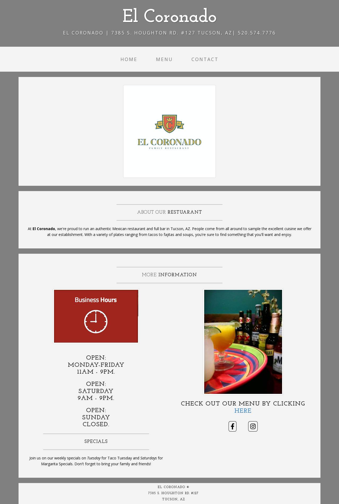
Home (129, 59)
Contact (204, 59)
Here (243, 411)
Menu (164, 59)
